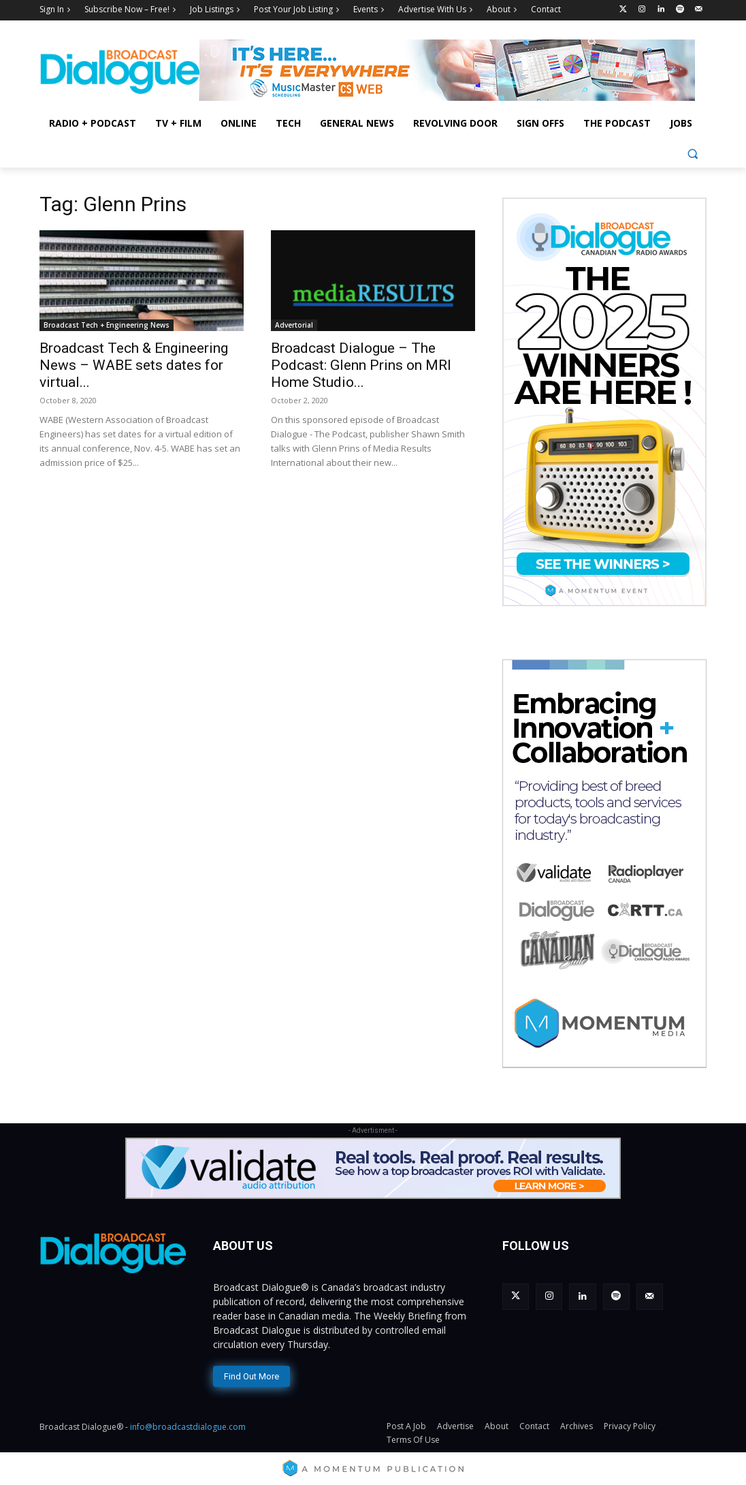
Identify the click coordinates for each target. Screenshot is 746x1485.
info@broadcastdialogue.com (188, 1425)
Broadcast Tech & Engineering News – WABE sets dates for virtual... (133, 365)
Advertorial (294, 325)
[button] (693, 154)
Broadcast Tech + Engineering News (106, 325)
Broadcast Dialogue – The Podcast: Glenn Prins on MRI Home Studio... (361, 365)
